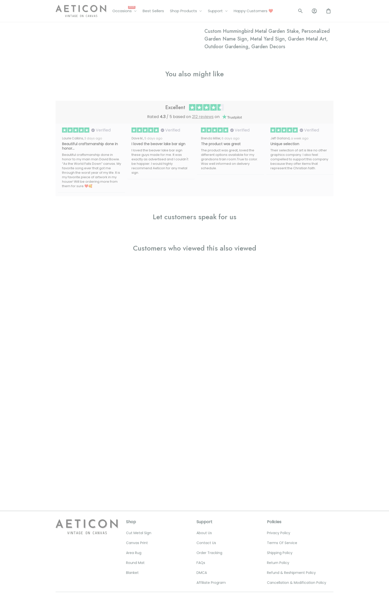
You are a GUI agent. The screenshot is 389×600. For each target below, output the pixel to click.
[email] (86, 528)
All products (81, 29)
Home (61, 29)
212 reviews (203, 336)
